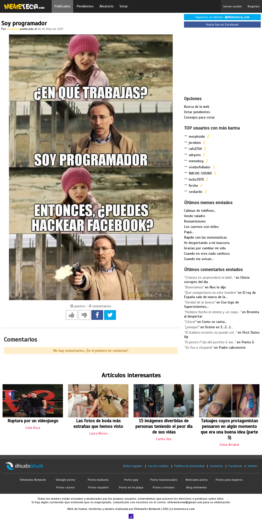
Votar (123, 6)
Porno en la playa (131, 487)
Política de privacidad (189, 466)
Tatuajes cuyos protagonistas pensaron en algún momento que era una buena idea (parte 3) (229, 429)
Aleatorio (107, 6)
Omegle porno (65, 480)
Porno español (98, 487)
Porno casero (65, 487)
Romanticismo (195, 221)
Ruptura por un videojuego (32, 421)
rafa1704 (195, 149)
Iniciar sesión (232, 6)
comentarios (100, 306)
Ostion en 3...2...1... (219, 327)
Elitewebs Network (33, 480)
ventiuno (13, 29)
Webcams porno (196, 480)
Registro (253, 6)
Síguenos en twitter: (222, 17)
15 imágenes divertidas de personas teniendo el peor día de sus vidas (163, 426)
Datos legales (132, 466)
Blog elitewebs (196, 487)
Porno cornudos (164, 487)
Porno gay (131, 480)
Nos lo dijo (218, 287)
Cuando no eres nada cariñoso (207, 253)
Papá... (189, 232)
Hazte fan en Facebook (222, 24)
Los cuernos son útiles (201, 227)
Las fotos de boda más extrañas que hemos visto (98, 423)
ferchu (193, 185)
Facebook (235, 466)
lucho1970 (196, 179)
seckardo (195, 192)
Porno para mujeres (229, 480)
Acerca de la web (196, 106)
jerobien (195, 142)
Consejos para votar (199, 117)
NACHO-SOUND (200, 173)
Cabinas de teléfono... (200, 210)
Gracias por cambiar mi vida (205, 248)
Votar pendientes (197, 112)
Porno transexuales (164, 480)
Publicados (62, 6)
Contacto (216, 466)
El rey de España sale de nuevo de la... (220, 294)
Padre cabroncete (232, 347)
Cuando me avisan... (199, 259)
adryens (195, 155)
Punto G (248, 342)
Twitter (252, 466)
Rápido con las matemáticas (205, 237)
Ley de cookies (158, 466)
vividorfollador (200, 167)
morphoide (197, 136)
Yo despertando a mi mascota (207, 243)
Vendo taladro (194, 216)
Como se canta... (214, 322)
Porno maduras (98, 480)
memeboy (196, 161)
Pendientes (85, 6)
